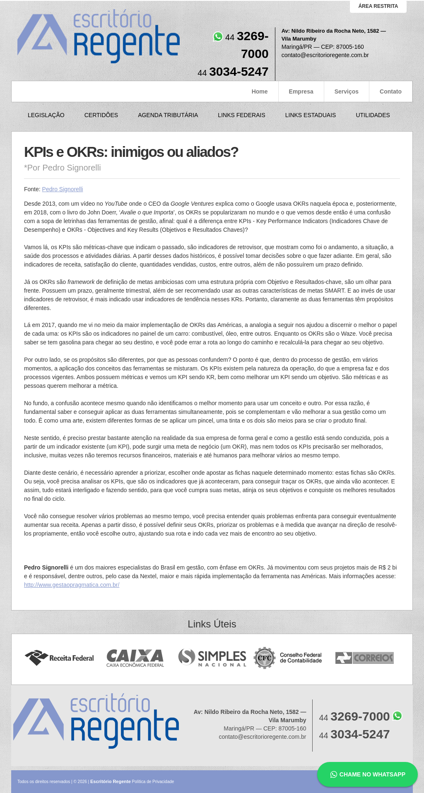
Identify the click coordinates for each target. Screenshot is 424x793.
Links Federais (241, 115)
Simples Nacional (212, 658)
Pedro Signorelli (62, 189)
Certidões (101, 115)
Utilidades (373, 115)
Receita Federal (59, 658)
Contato (391, 91)
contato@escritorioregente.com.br (325, 55)
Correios (365, 658)
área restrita (378, 6)
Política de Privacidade (153, 781)
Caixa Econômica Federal (135, 658)
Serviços (347, 91)
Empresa (301, 91)
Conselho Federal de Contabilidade (288, 658)
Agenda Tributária (168, 115)
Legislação (46, 115)
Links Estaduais (310, 115)
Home (260, 91)
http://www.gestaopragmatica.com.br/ (71, 585)
